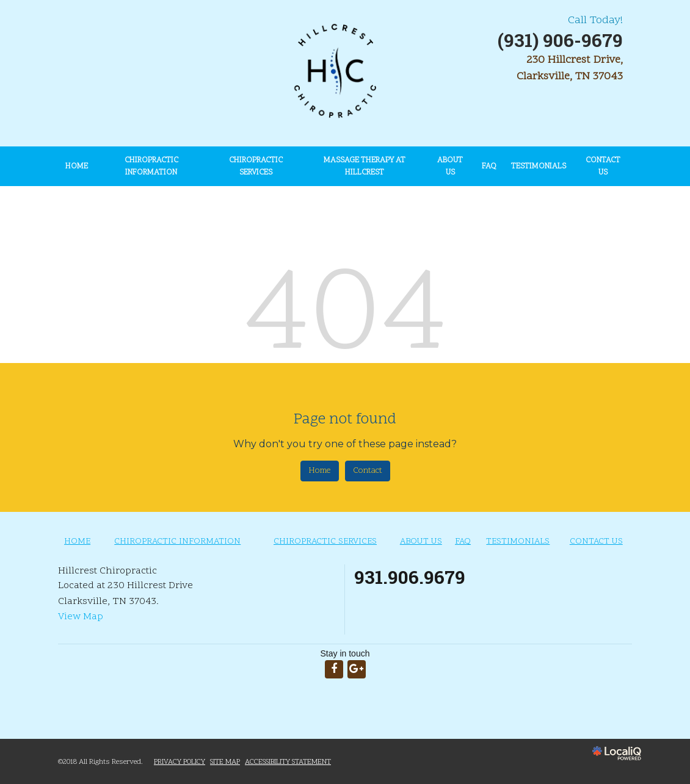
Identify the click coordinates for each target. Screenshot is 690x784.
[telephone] (560, 43)
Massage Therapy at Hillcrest (364, 166)
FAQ (489, 166)
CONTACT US (603, 166)
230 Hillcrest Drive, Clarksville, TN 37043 (570, 68)
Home (319, 471)
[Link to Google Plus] (356, 669)
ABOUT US (450, 166)
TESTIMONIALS (538, 166)
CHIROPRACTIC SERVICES (256, 166)
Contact (367, 471)
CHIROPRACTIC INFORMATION (151, 166)
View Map (80, 617)
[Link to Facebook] (334, 669)
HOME (76, 166)
